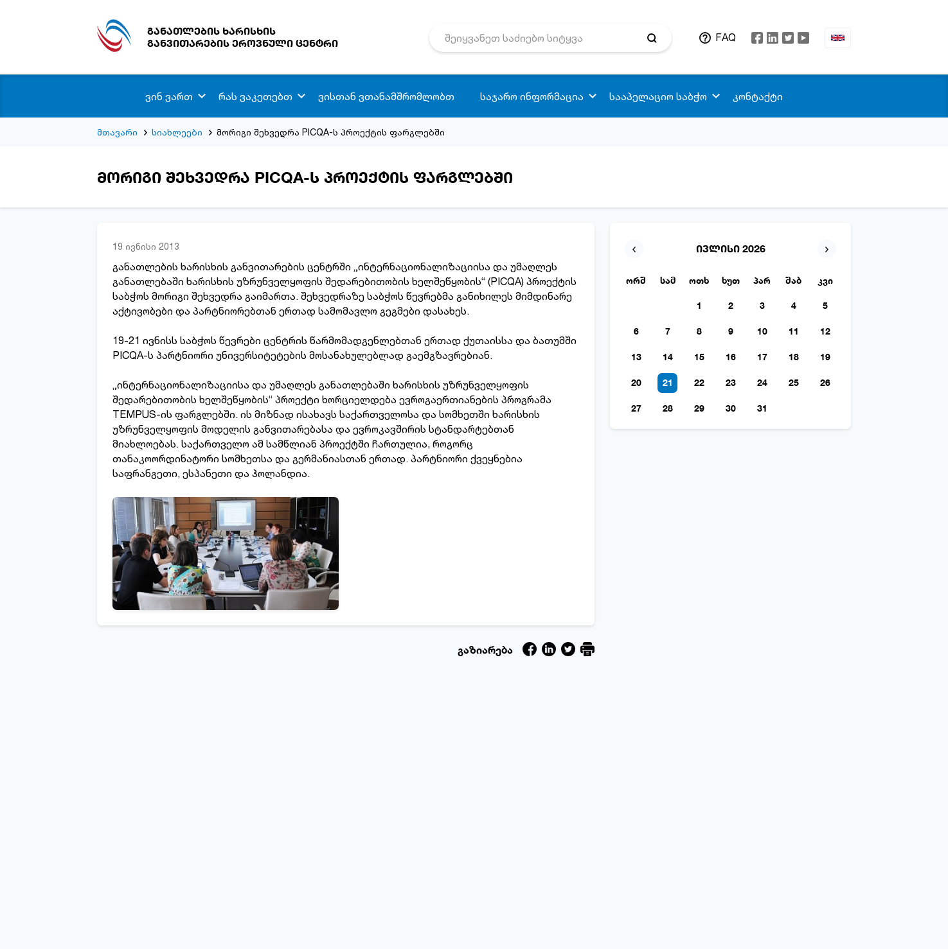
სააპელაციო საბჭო (658, 96)
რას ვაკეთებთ (255, 96)
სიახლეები (177, 131)
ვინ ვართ (169, 96)
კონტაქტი (758, 96)
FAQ (725, 37)
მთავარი (117, 131)
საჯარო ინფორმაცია (532, 96)
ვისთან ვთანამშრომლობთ (386, 96)
